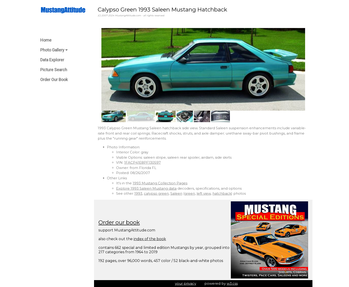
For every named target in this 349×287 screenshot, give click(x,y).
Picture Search (53, 69)
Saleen (176, 193)
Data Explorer (52, 59)
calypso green (156, 193)
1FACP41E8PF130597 (142, 162)
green (189, 193)
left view (204, 193)
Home (45, 40)
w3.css (232, 283)
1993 (138, 193)
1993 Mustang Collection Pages (160, 183)
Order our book (119, 222)
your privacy (185, 283)
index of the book (150, 239)
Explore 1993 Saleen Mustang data (146, 188)
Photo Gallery (54, 50)
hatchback (221, 193)
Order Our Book (54, 79)
